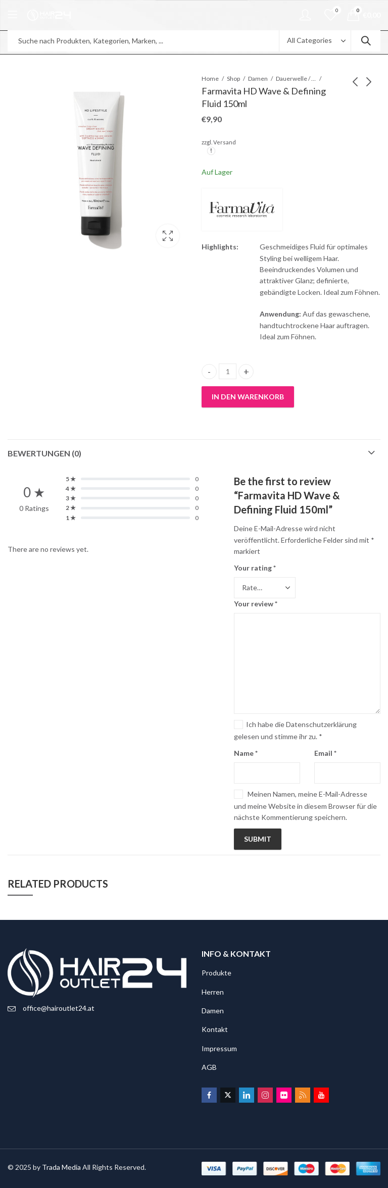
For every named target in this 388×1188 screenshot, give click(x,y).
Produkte (216, 972)
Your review (255, 603)
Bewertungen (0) (44, 453)
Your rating (255, 567)
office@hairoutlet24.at (58, 1008)
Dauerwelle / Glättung (296, 78)
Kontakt (215, 1029)
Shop (233, 78)
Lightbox (167, 235)
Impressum (219, 1048)
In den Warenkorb (248, 396)
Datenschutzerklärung (321, 724)
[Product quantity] (227, 371)
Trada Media (61, 1167)
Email (325, 753)
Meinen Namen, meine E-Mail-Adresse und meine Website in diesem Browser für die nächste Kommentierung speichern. (305, 805)
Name (246, 753)
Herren (213, 992)
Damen (258, 78)
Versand (224, 142)
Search (365, 40)
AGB (209, 1067)
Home (210, 78)
